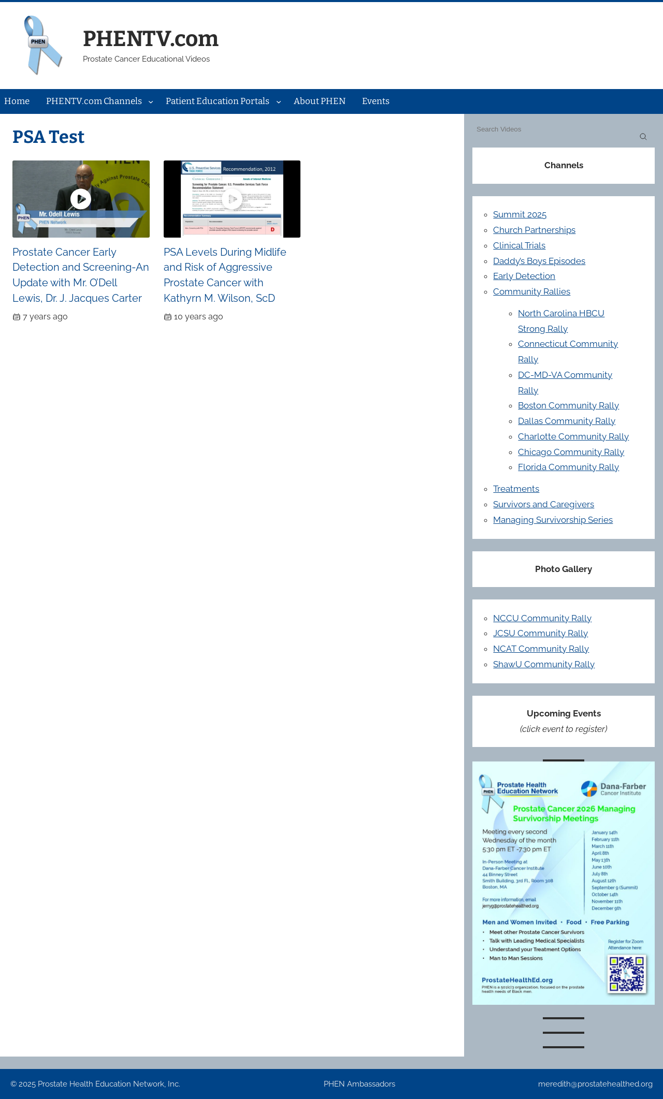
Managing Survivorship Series (553, 520)
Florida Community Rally (568, 467)
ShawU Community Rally (544, 664)
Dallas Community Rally (566, 421)
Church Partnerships (534, 230)
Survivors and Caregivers (543, 504)
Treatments (516, 488)
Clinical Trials (519, 245)
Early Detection (524, 276)
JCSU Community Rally (540, 633)
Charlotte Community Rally (573, 436)
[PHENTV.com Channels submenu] (150, 101)
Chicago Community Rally (571, 452)
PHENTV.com (151, 39)
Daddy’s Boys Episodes (539, 261)
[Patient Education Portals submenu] (278, 101)
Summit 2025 (519, 214)
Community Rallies (531, 291)
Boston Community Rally (568, 405)
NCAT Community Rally (541, 648)
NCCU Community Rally (542, 618)
